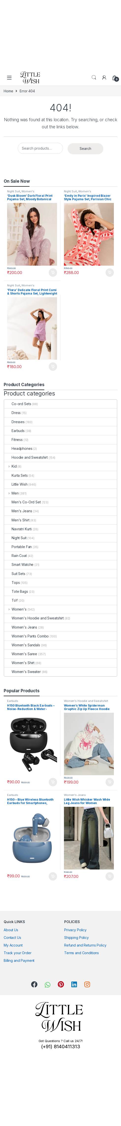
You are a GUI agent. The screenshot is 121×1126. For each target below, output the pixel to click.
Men (11, 493)
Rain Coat (15, 555)
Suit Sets (14, 574)
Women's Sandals (22, 645)
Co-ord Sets (17, 404)
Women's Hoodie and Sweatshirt (34, 618)
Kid (10, 466)
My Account (13, 945)
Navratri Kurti (18, 529)
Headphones (18, 448)
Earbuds (14, 431)
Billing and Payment (19, 960)
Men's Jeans (18, 511)
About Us (11, 930)
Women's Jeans (20, 627)
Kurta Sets (16, 475)
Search (94, 77)
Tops (12, 582)
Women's (27, 191)
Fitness (13, 439)
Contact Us (12, 937)
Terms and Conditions (81, 953)
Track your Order (17, 953)
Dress (12, 413)
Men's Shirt (16, 520)
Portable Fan (18, 547)
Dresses (14, 422)
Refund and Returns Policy (85, 945)
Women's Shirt (19, 663)
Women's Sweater (22, 672)
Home (8, 91)
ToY (11, 600)
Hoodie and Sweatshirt (26, 457)
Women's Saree (20, 654)
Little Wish (15, 484)
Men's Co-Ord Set (22, 502)
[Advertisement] (58, 34)
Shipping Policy (76, 937)
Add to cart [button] (53, 272)
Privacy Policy (75, 930)
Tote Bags (16, 591)
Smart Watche (18, 564)
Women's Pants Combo (26, 636)
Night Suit (13, 191)
